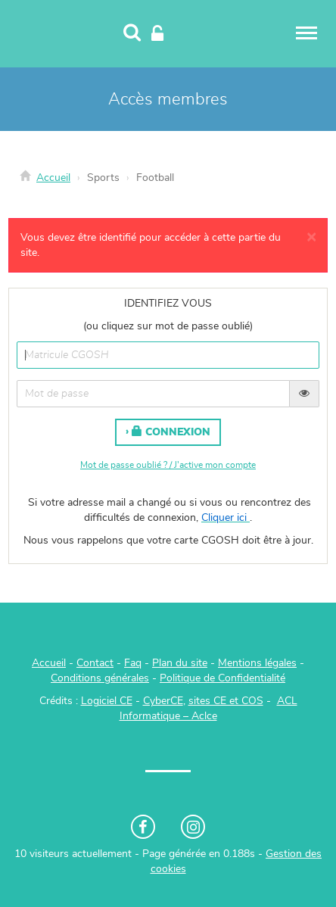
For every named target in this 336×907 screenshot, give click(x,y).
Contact (95, 663)
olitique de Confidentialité (225, 678)
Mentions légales (257, 663)
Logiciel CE (106, 701)
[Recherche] (132, 34)
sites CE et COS (225, 701)
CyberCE (163, 701)
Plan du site (179, 663)
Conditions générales (100, 678)
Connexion (171, 431)
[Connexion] (157, 34)
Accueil (53, 178)
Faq (133, 663)
